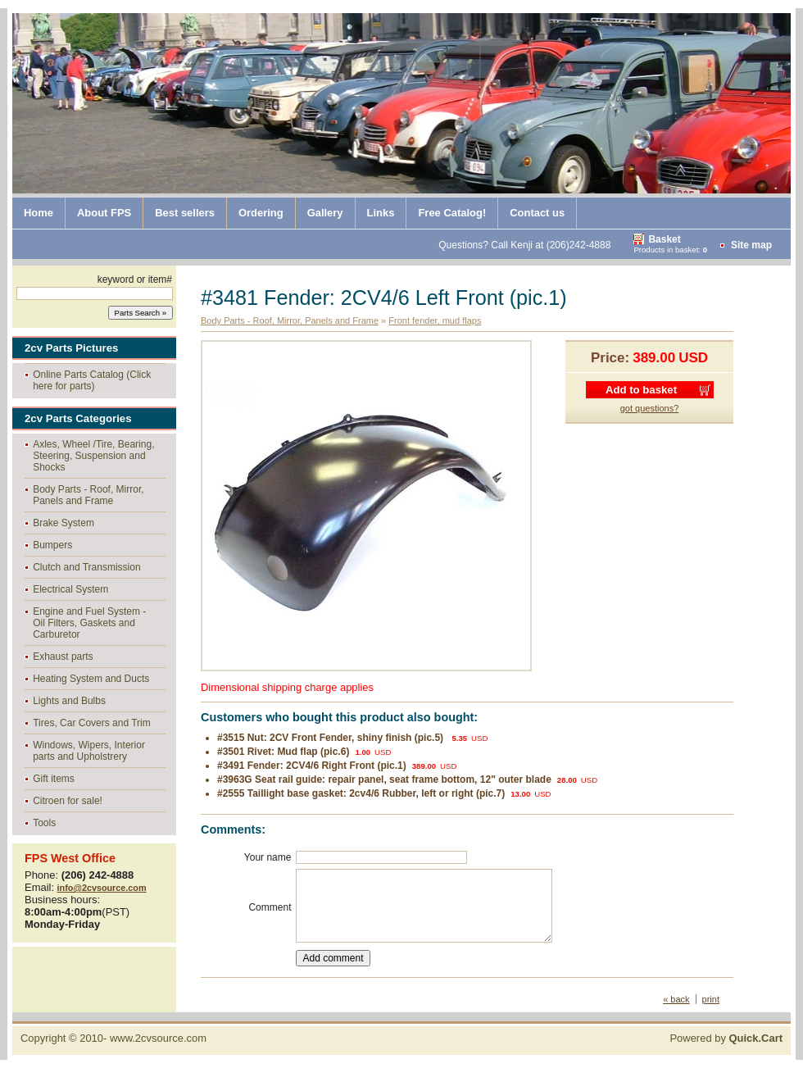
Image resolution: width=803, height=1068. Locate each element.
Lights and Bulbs (69, 701)
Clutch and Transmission (86, 567)
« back (676, 999)
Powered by (726, 1038)
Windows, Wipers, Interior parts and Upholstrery (89, 750)
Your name (268, 857)
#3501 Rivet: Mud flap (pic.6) (283, 751)
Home (38, 213)
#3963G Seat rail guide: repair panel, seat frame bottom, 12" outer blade (384, 779)
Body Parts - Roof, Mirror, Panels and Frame (88, 495)
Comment (269, 907)
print (710, 999)
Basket (664, 239)
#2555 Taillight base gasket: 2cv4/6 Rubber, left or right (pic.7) (361, 793)
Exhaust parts (63, 656)
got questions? (649, 408)
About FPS (104, 213)
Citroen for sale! (67, 801)
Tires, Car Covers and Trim (92, 723)
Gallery (325, 213)
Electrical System (70, 589)
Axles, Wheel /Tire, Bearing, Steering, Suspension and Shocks (93, 456)
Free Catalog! (452, 213)
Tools (44, 823)
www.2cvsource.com (158, 1038)
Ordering (261, 213)
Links (381, 213)
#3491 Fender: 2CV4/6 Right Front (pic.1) (311, 765)
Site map (751, 245)
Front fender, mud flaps (434, 320)
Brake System (63, 523)
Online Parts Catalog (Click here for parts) (92, 380)
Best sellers (185, 213)
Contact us (537, 213)
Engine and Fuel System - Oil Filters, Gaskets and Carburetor (89, 623)
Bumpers (52, 545)
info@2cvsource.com (102, 888)
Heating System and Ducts (91, 678)
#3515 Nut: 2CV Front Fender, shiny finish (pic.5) (331, 737)
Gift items (54, 778)
